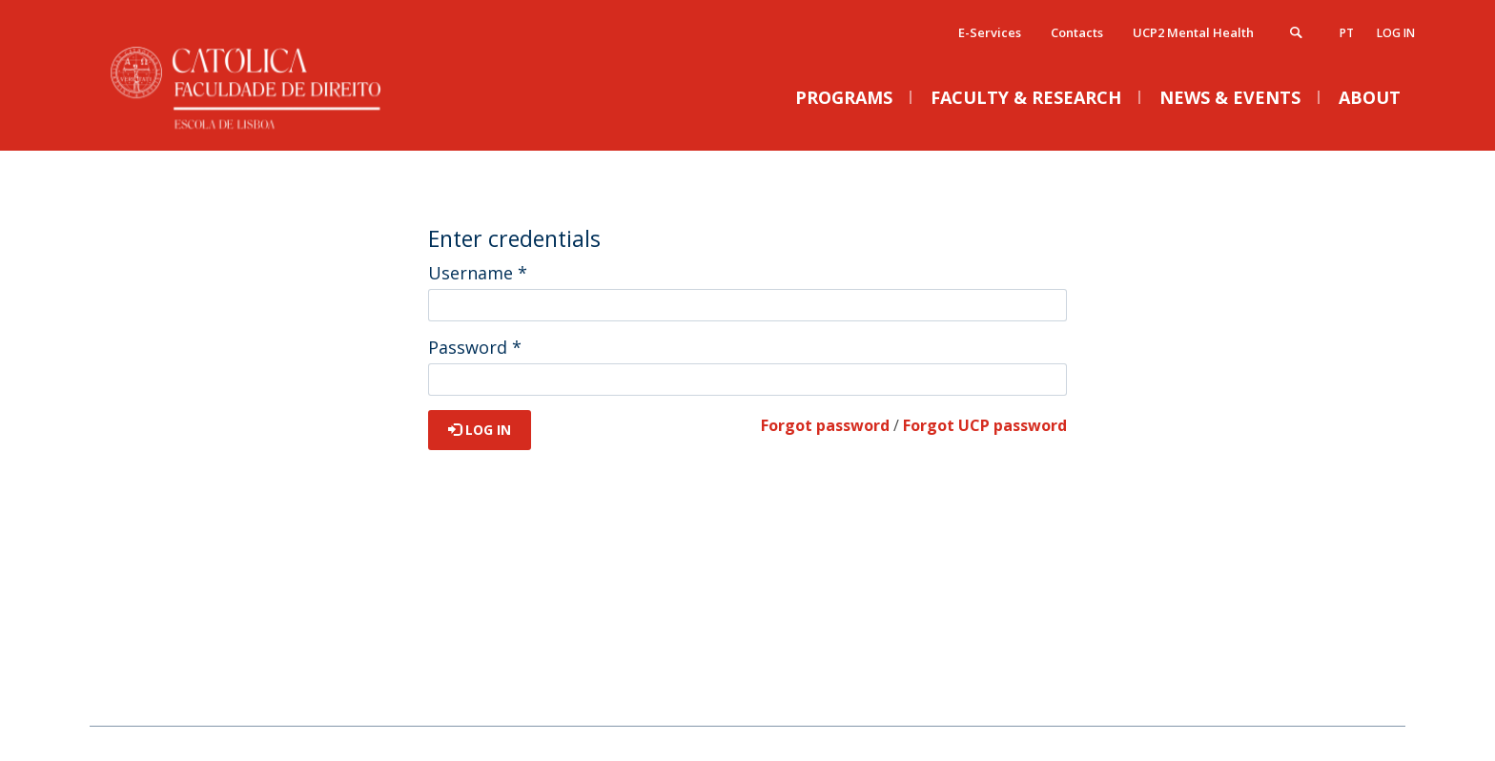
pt (1347, 33)
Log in (1396, 33)
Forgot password (825, 425)
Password (475, 347)
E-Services (989, 32)
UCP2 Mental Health (1193, 32)
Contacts (1077, 32)
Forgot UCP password (985, 425)
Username (477, 272)
